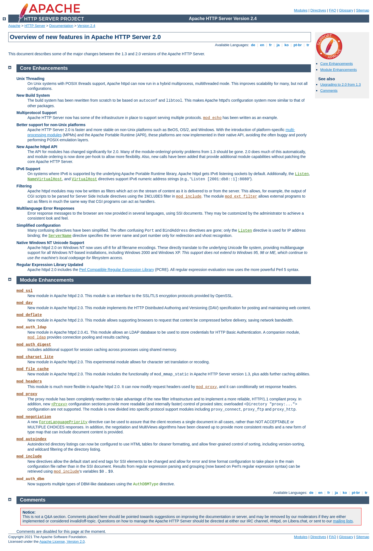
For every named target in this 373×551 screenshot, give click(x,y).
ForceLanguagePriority (63, 422)
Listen (302, 174)
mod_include (188, 196)
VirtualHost (84, 179)
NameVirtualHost (44, 179)
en (262, 45)
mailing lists (343, 521)
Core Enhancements (336, 64)
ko (286, 45)
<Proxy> (59, 404)
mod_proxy (206, 387)
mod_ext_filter (241, 196)
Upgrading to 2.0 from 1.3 (340, 84)
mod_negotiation (33, 417)
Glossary (346, 10)
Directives (318, 10)
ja (277, 45)
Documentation (61, 26)
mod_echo (212, 118)
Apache (14, 26)
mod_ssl (24, 291)
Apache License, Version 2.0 (62, 541)
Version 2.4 (86, 26)
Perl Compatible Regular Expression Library (116, 269)
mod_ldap (36, 337)
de (253, 45)
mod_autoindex (31, 439)
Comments (329, 90)
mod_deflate (29, 315)
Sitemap (362, 10)
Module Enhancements (338, 70)
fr (270, 45)
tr (308, 45)
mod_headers (29, 381)
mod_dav (24, 303)
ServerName (59, 236)
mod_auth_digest (33, 344)
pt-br (298, 45)
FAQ (332, 10)
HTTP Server (34, 26)
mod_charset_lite (34, 357)
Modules (300, 10)
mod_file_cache (32, 369)
